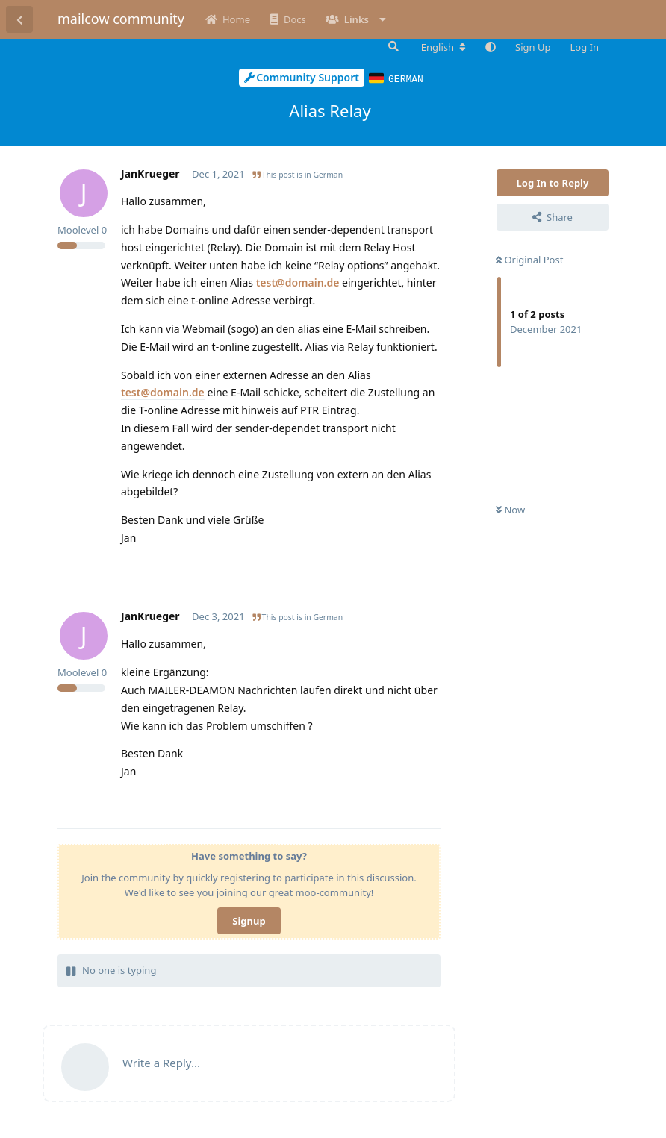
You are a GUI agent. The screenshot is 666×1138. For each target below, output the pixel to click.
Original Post (529, 259)
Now (510, 509)
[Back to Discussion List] (19, 19)
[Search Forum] (392, 46)
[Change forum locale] (443, 47)
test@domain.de (298, 282)
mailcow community (120, 19)
